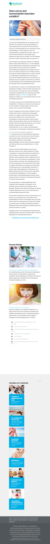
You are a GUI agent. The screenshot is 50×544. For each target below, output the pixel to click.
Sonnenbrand (24, 95)
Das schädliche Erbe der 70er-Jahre (16, 418)
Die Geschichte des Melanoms (21, 339)
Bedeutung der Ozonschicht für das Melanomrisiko (25, 218)
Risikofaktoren (15, 460)
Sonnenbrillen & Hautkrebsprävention (17, 502)
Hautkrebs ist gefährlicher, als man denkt (16, 398)
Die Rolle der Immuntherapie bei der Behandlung (23, 270)
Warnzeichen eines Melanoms (16, 480)
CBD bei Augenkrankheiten (20, 326)
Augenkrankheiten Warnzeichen (22, 333)
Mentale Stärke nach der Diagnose (19, 307)
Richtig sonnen (17, 336)
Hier (10, 134)
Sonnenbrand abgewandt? (15, 440)
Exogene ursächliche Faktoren (18, 39)
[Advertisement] (25, 230)
